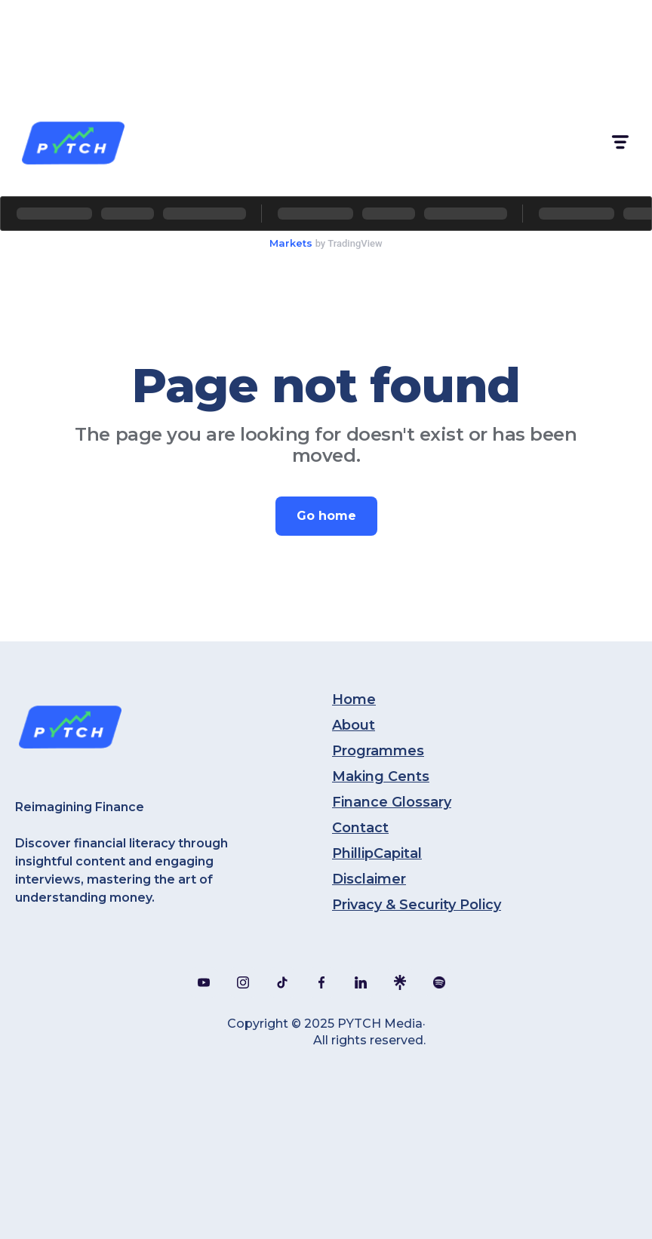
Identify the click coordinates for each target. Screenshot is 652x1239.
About (353, 725)
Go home (326, 516)
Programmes (378, 750)
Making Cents (380, 776)
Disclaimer (369, 879)
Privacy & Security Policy (416, 904)
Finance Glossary (391, 802)
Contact (360, 827)
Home (354, 699)
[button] (619, 142)
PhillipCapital (377, 853)
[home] (72, 142)
